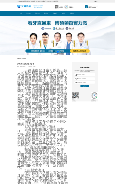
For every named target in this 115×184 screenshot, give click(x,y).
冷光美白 (24, 58)
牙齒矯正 (55, 13)
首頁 (21, 13)
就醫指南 (72, 13)
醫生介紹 (46, 13)
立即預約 (85, 86)
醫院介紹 (37, 13)
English (95, 1)
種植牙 (63, 13)
